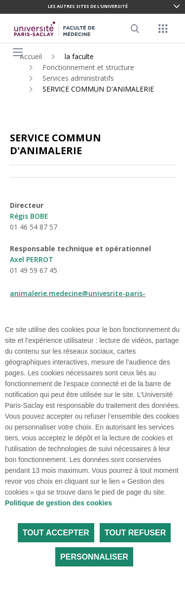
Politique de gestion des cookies (58, 503)
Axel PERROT (31, 259)
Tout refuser (135, 533)
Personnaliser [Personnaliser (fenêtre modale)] (94, 557)
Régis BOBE (29, 216)
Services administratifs (78, 78)
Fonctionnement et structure (88, 67)
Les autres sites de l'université (88, 6)
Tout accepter (56, 533)
